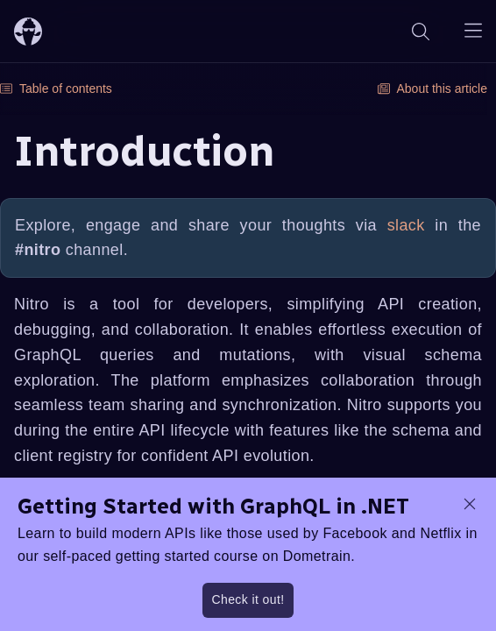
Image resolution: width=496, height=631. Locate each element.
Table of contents (56, 89)
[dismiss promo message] (469, 503)
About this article (433, 89)
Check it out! (247, 599)
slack (406, 225)
